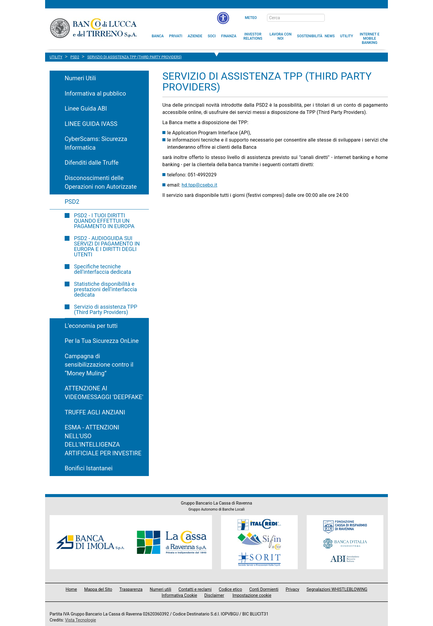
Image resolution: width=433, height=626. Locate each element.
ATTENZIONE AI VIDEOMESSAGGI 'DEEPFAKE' (104, 393)
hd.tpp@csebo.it (199, 185)
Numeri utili (160, 589)
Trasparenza (131, 589)
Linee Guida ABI (86, 108)
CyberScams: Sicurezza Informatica (96, 143)
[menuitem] (158, 36)
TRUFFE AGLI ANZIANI (95, 412)
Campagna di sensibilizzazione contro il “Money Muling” (99, 365)
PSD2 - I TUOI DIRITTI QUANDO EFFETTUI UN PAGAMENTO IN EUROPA (104, 220)
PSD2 (72, 201)
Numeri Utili (80, 78)
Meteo (251, 18)
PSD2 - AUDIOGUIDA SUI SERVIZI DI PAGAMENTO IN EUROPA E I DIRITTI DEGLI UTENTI (107, 246)
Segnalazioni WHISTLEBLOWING (336, 589)
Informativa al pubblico (95, 93)
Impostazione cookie (252, 595)
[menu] (223, 18)
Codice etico (230, 589)
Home (71, 589)
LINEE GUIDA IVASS (91, 123)
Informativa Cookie (179, 595)
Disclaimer (214, 595)
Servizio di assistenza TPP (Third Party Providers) (105, 309)
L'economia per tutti (91, 325)
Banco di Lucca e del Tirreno (94, 27)
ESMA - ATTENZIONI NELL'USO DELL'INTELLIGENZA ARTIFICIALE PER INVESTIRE (103, 440)
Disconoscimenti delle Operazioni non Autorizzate (101, 182)
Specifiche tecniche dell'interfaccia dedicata (102, 269)
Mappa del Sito (98, 589)
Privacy (292, 589)
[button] (280, 36)
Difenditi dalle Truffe (91, 162)
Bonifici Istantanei (88, 468)
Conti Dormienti (263, 589)
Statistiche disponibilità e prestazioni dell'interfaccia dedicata (105, 289)
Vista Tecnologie (80, 620)
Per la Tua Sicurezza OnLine (102, 340)
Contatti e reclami (195, 589)
